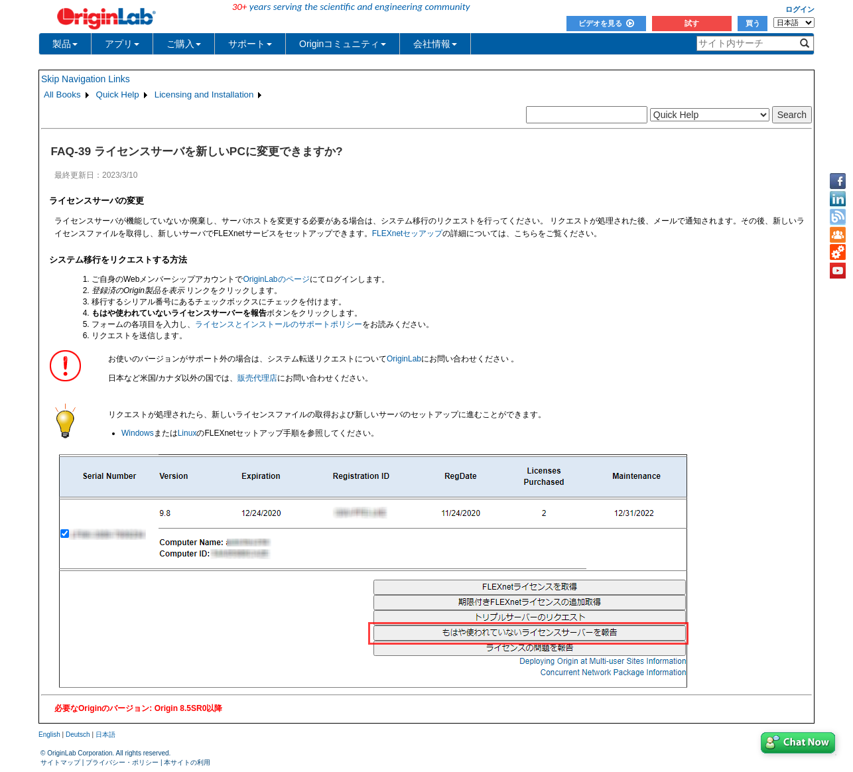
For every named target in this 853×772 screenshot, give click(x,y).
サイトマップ (60, 762)
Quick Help (117, 94)
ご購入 (183, 43)
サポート (250, 43)
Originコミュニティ (342, 43)
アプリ (122, 43)
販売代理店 (257, 378)
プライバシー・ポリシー (122, 762)
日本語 (105, 734)
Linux (187, 433)
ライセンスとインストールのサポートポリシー (278, 324)
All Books (62, 94)
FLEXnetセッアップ (407, 233)
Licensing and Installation (204, 94)
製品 (65, 43)
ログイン (800, 9)
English (49, 734)
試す (692, 23)
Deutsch (78, 734)
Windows (137, 433)
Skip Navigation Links (85, 79)
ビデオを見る (606, 23)
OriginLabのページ (276, 279)
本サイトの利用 (187, 762)
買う (753, 23)
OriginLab (404, 358)
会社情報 (435, 43)
